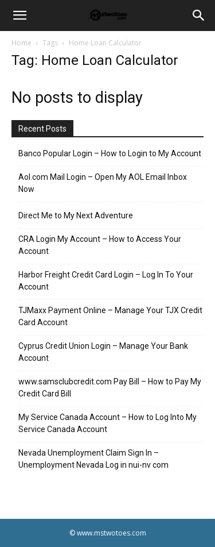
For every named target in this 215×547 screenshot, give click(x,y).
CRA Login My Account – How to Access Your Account (99, 245)
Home (21, 43)
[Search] (199, 15)
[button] (19, 15)
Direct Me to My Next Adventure (75, 215)
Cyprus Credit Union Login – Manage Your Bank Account (103, 352)
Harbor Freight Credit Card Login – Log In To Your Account (105, 280)
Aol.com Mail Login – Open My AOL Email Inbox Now (102, 183)
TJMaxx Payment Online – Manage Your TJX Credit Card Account (110, 316)
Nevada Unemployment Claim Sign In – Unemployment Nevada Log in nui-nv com (93, 458)
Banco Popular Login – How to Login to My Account (109, 153)
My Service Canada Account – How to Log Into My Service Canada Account (107, 423)
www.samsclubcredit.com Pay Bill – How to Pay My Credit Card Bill (109, 387)
